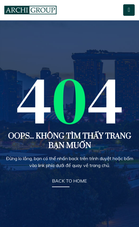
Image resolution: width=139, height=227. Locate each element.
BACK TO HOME (69, 181)
